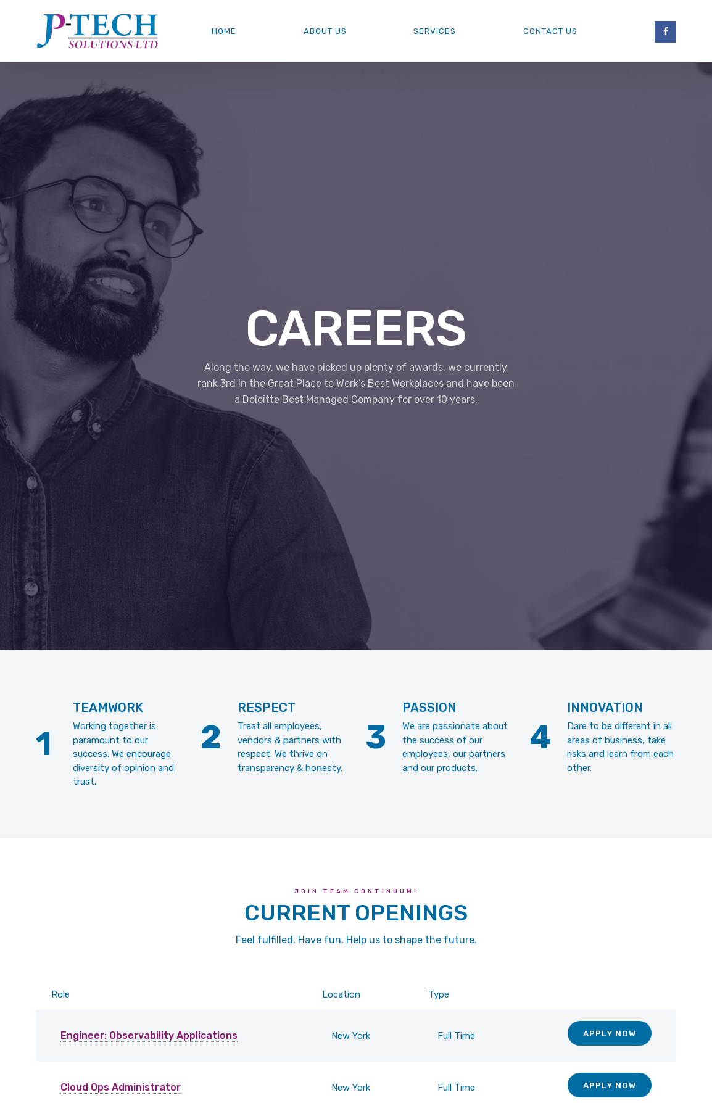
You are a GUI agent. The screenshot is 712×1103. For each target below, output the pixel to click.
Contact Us (550, 31)
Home (224, 31)
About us (325, 31)
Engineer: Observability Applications (149, 1035)
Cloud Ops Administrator (120, 1087)
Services (434, 31)
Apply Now (609, 1033)
